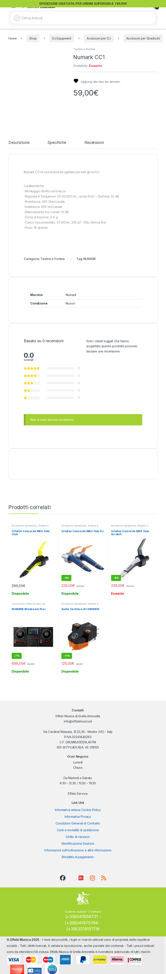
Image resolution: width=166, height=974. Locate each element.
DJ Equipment (61, 38)
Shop (33, 38)
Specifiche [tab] (57, 140)
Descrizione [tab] (18, 140)
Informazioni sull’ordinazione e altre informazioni (77, 847)
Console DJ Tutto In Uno (26, 600)
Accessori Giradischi (24, 523)
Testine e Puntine (84, 49)
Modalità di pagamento (78, 854)
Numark (71, 292)
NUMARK (89, 256)
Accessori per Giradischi (143, 38)
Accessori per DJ (99, 38)
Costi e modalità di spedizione (78, 827)
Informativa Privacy (78, 814)
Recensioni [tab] (94, 140)
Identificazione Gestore (78, 841)
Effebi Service (78, 791)
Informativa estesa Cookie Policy (78, 807)
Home (12, 38)
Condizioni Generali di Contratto (78, 821)
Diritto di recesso (77, 834)
